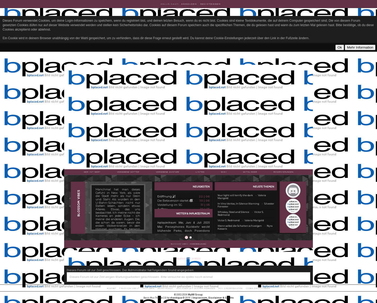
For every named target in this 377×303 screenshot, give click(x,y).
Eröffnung (166, 196)
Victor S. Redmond (229, 220)
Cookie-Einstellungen (258, 288)
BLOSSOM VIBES (179, 244)
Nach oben (148, 288)
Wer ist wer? (92, 172)
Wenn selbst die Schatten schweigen (240, 225)
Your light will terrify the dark (235, 195)
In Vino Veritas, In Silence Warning (238, 203)
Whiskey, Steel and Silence (233, 212)
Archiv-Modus (165, 288)
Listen (200, 172)
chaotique (176, 297)
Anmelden (189, 4)
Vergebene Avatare (167, 172)
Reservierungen (283, 172)
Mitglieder (250, 172)
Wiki (224, 172)
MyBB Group (195, 294)
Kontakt (111, 288)
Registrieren (210, 4)
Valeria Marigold (254, 220)
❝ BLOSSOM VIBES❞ (129, 288)
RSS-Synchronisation (230, 288)
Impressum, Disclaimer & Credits (213, 297)
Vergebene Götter (128, 172)
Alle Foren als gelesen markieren (195, 288)
